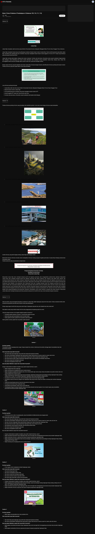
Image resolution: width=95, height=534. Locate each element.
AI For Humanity (6, 2)
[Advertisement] (33, 8)
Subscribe (62, 15)
